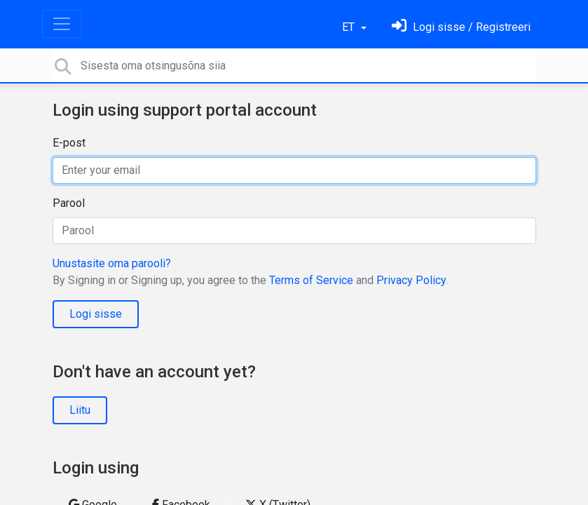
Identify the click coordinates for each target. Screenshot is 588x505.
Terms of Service (311, 280)
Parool (69, 203)
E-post (69, 142)
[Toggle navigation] (61, 24)
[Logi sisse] (461, 27)
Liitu (79, 410)
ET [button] (349, 27)
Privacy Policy (411, 280)
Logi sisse (95, 314)
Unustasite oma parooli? (112, 263)
